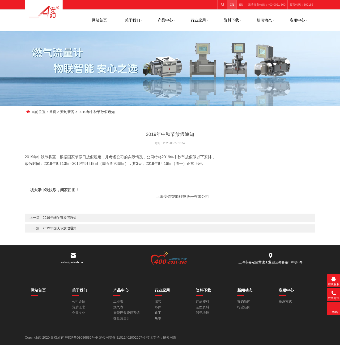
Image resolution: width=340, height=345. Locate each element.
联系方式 (285, 301)
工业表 (118, 301)
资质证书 (78, 307)
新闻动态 (264, 20)
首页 (52, 112)
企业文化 (78, 313)
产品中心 (165, 20)
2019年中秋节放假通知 (96, 112)
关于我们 (132, 20)
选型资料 (202, 307)
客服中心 (297, 20)
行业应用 (198, 20)
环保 (158, 307)
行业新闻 (244, 307)
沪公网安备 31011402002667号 (122, 337)
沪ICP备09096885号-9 (81, 337)
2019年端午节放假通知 (59, 222)
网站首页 (99, 20)
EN (241, 4)
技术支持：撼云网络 (161, 337)
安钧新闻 (67, 112)
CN (232, 4)
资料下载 (231, 20)
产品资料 (202, 301)
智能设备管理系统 (126, 313)
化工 (158, 313)
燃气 (158, 301)
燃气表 (118, 307)
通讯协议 (202, 313)
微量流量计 (121, 318)
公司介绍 (78, 301)
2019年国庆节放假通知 (59, 233)
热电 (158, 318)
